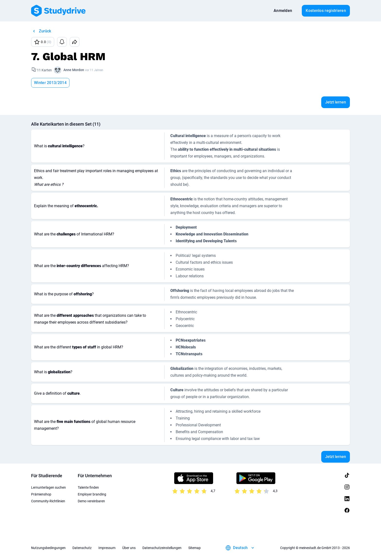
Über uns (129, 548)
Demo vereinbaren (91, 501)
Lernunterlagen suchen (48, 487)
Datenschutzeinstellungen (162, 548)
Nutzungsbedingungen (48, 548)
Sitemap (194, 548)
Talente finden (88, 487)
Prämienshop (41, 494)
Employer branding (92, 494)
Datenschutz (82, 548)
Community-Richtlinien (48, 501)
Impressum (106, 548)
